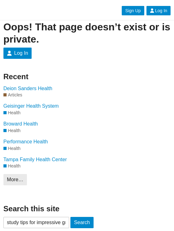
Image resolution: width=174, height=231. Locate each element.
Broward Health (20, 123)
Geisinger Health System (31, 106)
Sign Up (133, 10)
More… (15, 179)
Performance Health (25, 141)
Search (82, 222)
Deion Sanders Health (28, 88)
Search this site (31, 208)
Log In (158, 10)
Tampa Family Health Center (35, 159)
